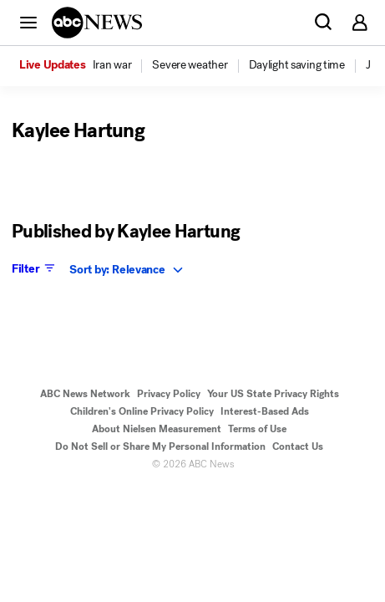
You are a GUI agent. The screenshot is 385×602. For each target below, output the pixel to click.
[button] (28, 22)
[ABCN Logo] (97, 22)
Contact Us (297, 446)
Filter (35, 268)
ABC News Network (85, 393)
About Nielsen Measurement (156, 429)
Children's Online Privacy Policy (142, 411)
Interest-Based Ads (264, 411)
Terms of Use (257, 429)
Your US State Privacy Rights (273, 393)
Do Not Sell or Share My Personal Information (160, 446)
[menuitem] (112, 65)
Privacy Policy (168, 393)
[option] (84, 66)
